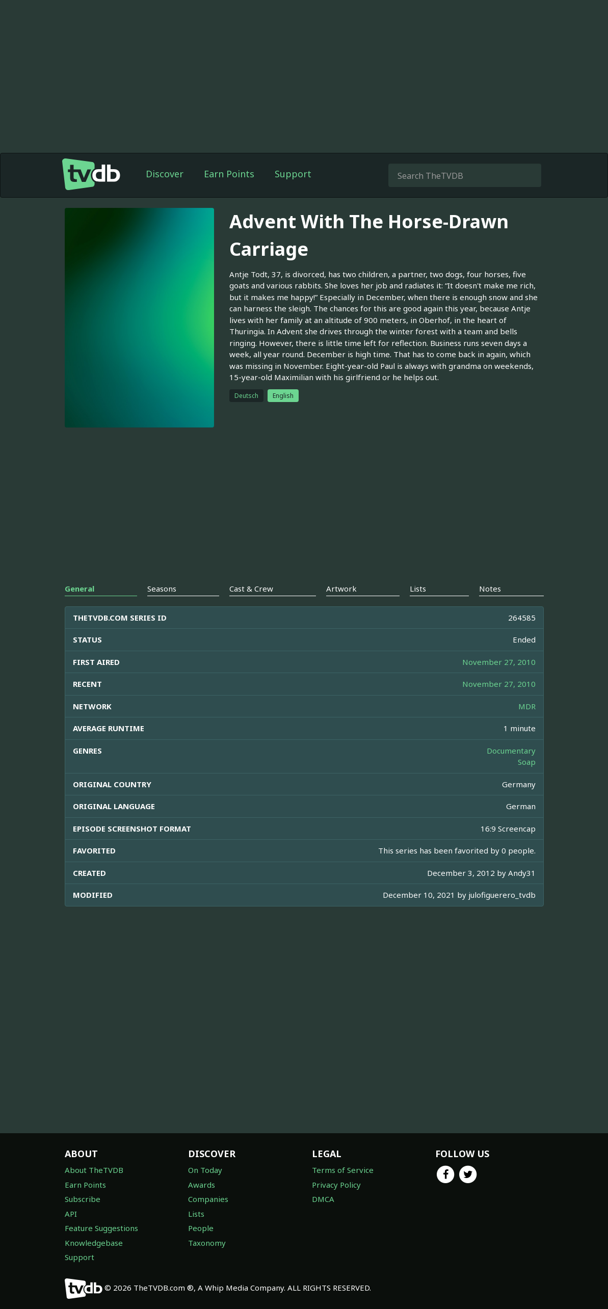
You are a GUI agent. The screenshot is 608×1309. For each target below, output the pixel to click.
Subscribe (82, 1199)
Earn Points (229, 174)
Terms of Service (343, 1170)
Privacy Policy (336, 1185)
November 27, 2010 (499, 662)
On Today (205, 1170)
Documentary (511, 750)
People (201, 1228)
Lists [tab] (418, 588)
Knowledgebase (94, 1243)
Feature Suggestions (101, 1228)
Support (293, 174)
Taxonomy (207, 1243)
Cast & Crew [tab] (251, 588)
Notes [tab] (490, 588)
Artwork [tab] (341, 588)
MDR (527, 706)
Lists (196, 1214)
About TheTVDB (94, 1170)
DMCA (323, 1199)
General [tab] (79, 588)
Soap (527, 762)
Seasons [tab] (161, 588)
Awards (201, 1185)
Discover (164, 174)
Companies (208, 1199)
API (71, 1214)
